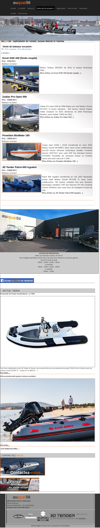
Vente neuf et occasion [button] (45, 8)
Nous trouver (22, 13)
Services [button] (31, 8)
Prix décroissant (24, 49)
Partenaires (83, 8)
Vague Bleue (61, 8)
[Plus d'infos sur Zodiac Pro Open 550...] (57, 117)
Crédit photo (55, 525)
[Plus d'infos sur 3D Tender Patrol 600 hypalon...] (62, 193)
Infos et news (72, 8)
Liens (48, 525)
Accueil (13, 8)
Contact (13, 13)
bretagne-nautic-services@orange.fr (18, 507)
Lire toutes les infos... (10, 449)
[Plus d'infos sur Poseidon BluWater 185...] (60, 161)
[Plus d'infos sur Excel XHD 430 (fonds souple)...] (60, 73)
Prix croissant (10, 49)
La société (21, 8)
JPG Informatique (65, 525)
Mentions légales (36, 525)
